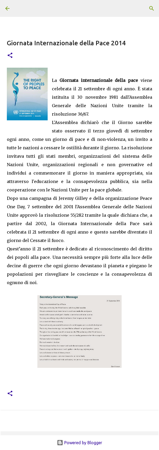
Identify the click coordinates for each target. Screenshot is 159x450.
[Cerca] (151, 8)
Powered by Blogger (79, 442)
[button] (10, 55)
